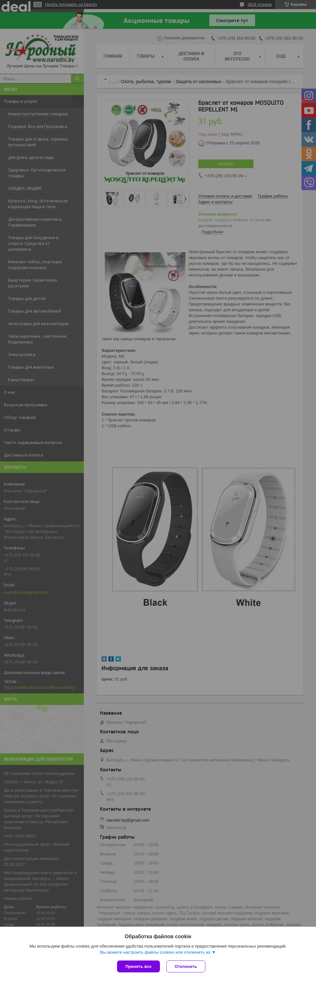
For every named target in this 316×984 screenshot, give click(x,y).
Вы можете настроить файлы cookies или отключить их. (156, 952)
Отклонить (186, 966)
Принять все (138, 966)
